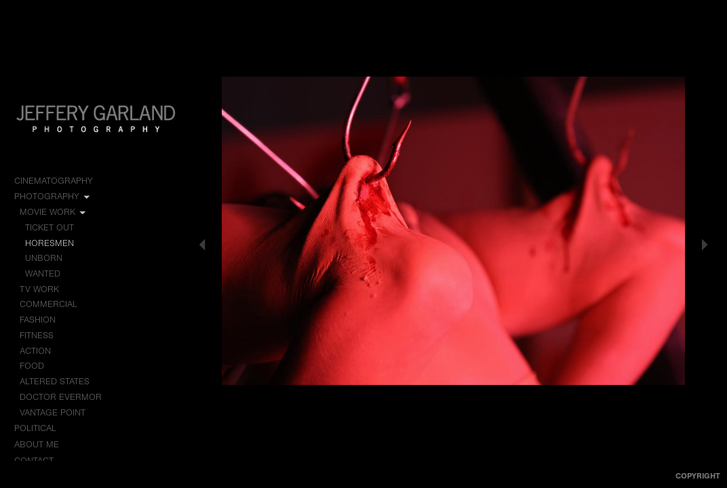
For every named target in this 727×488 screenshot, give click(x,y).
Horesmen (49, 243)
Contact (34, 460)
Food (32, 366)
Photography (53, 196)
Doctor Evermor (61, 397)
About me (36, 444)
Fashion (38, 319)
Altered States (55, 381)
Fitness (37, 335)
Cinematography (59, 181)
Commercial (48, 304)
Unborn (43, 258)
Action (35, 351)
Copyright (697, 476)
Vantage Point (52, 412)
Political (41, 428)
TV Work (45, 289)
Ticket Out (49, 227)
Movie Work (53, 212)
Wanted (42, 273)
